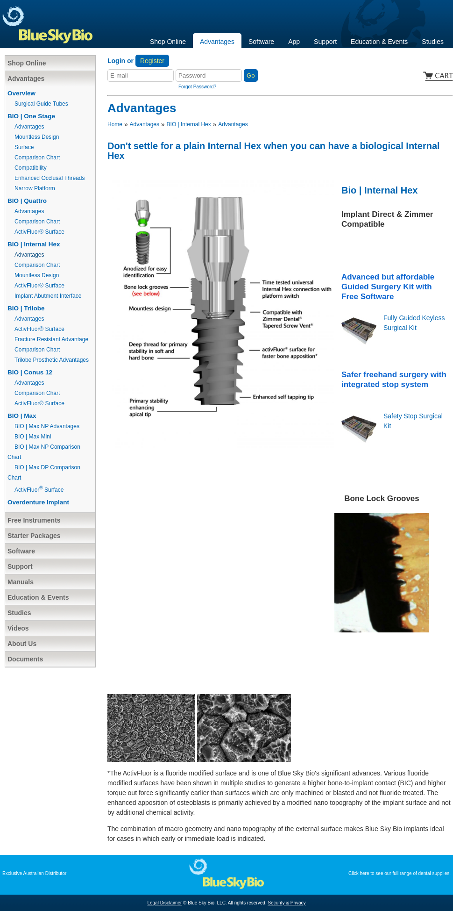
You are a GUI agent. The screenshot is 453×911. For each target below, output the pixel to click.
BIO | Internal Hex (33, 244)
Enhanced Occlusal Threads (49, 178)
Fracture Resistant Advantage (51, 339)
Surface (24, 147)
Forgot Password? (197, 86)
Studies (433, 41)
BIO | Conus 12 (29, 372)
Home (114, 124)
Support (325, 41)
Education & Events (379, 41)
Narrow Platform (34, 188)
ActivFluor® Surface (39, 232)
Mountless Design (36, 137)
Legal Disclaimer (164, 902)
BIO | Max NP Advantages (46, 426)
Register (152, 61)
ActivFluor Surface (39, 490)
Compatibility (30, 168)
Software (261, 41)
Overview (21, 93)
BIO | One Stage (31, 116)
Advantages (217, 41)
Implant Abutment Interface (47, 296)
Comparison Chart (37, 157)
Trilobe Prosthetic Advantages (51, 360)
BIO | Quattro (27, 200)
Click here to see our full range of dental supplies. (399, 873)
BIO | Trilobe (26, 308)
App (294, 41)
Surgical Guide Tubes (41, 103)
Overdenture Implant (38, 502)
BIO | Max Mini (32, 436)
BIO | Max (21, 415)
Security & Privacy (286, 902)
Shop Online (168, 41)
